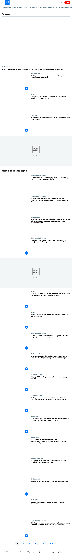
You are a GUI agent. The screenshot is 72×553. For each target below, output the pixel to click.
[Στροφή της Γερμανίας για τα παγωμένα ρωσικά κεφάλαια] (50, 509)
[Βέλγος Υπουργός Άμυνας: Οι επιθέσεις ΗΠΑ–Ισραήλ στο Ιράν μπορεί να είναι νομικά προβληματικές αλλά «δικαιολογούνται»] (50, 227)
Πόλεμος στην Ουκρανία (38, 7)
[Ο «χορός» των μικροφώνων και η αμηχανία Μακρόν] (50, 488)
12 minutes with (36, 374)
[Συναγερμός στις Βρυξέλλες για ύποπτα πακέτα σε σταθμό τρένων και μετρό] (50, 104)
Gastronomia (6, 67)
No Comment (35, 73)
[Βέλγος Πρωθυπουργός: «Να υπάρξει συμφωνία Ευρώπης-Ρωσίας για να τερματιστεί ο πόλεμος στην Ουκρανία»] (50, 206)
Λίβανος (51, 7)
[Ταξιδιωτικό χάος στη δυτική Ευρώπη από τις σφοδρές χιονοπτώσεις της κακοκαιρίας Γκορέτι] (50, 426)
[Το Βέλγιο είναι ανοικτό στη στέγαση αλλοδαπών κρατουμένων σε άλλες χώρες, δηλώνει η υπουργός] (50, 405)
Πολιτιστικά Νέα (37, 458)
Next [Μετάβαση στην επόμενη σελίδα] (51, 544)
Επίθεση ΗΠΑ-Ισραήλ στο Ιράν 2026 (14, 7)
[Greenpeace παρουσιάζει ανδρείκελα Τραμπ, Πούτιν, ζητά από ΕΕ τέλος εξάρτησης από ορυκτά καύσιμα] (50, 363)
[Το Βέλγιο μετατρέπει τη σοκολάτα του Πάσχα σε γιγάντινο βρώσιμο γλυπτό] (50, 83)
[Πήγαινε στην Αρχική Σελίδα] (7, 2)
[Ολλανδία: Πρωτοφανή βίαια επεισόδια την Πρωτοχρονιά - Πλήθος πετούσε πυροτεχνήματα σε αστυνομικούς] (50, 447)
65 (44, 544)
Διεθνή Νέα (35, 416)
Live (67, 2)
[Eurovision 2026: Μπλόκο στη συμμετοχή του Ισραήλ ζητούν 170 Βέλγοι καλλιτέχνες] (50, 468)
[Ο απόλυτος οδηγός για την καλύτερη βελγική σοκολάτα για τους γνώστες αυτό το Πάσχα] (36, 69)
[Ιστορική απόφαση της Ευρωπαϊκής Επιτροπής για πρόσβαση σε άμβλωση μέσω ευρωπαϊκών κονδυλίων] (50, 248)
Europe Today (35, 217)
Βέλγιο (33, 94)
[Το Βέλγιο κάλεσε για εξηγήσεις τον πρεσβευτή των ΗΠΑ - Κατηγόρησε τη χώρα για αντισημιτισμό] (50, 301)
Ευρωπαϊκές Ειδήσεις (38, 175)
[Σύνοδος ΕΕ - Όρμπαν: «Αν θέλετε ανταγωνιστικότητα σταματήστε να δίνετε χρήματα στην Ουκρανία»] (50, 343)
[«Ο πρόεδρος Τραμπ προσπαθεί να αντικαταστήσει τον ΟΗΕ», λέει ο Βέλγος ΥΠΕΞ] (50, 384)
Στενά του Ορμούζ (62, 7)
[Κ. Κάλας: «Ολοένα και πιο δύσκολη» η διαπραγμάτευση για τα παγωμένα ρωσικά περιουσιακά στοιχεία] (50, 530)
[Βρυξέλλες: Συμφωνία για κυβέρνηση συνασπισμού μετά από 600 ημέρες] (50, 322)
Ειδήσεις (34, 115)
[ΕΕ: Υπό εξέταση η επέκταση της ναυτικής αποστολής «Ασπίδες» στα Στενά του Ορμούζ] (50, 185)
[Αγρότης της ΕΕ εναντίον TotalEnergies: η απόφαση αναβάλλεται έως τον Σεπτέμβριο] (50, 125)
